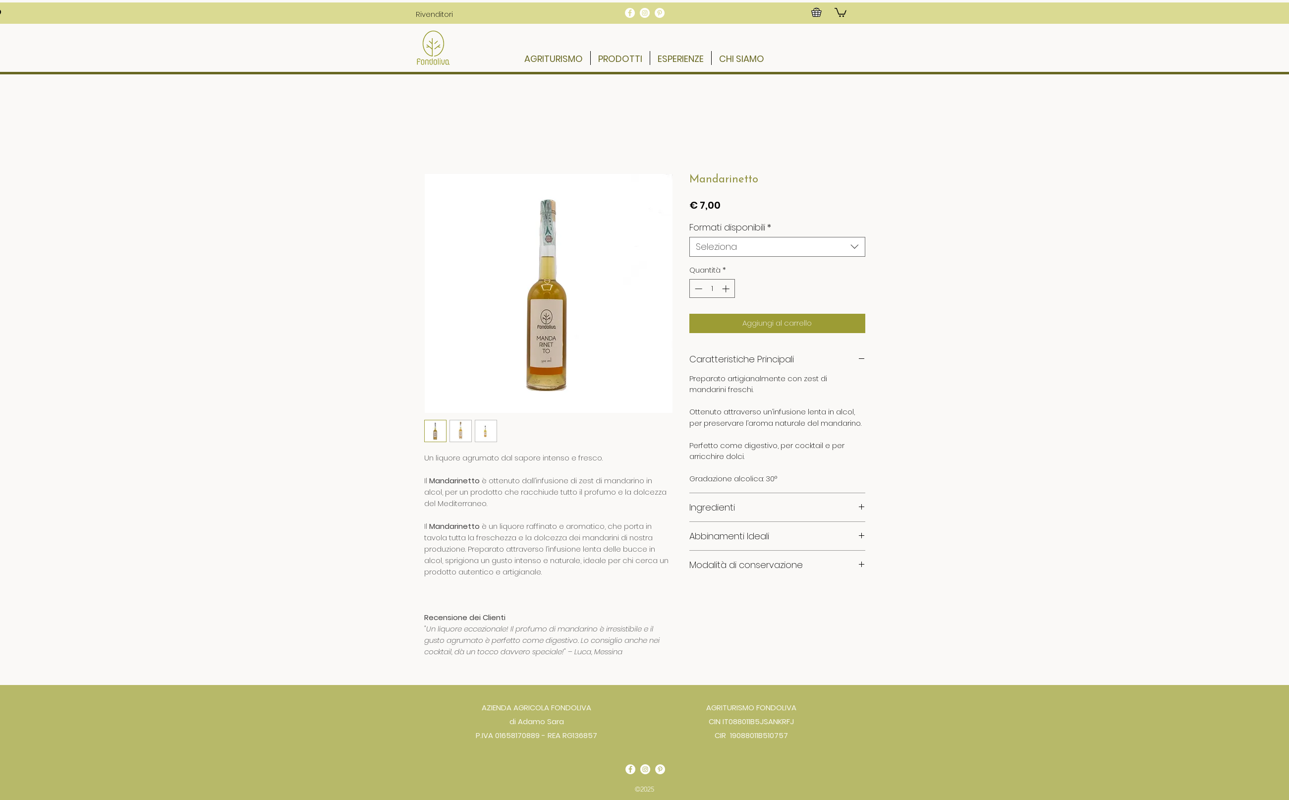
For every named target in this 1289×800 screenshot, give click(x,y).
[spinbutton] (712, 289)
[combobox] (777, 247)
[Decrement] (697, 289)
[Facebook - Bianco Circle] (630, 13)
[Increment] (726, 289)
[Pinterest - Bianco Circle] (660, 13)
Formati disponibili (730, 227)
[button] (434, 14)
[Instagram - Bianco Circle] (645, 13)
